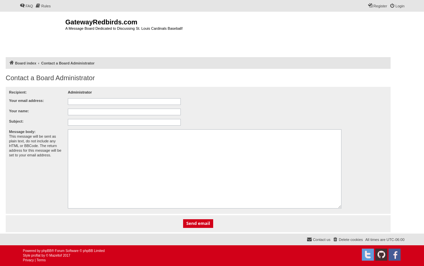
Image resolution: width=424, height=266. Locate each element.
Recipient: (18, 92)
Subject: (16, 121)
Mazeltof (55, 255)
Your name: (19, 111)
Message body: (22, 132)
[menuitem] (26, 6)
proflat (36, 255)
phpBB (46, 251)
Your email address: (26, 101)
